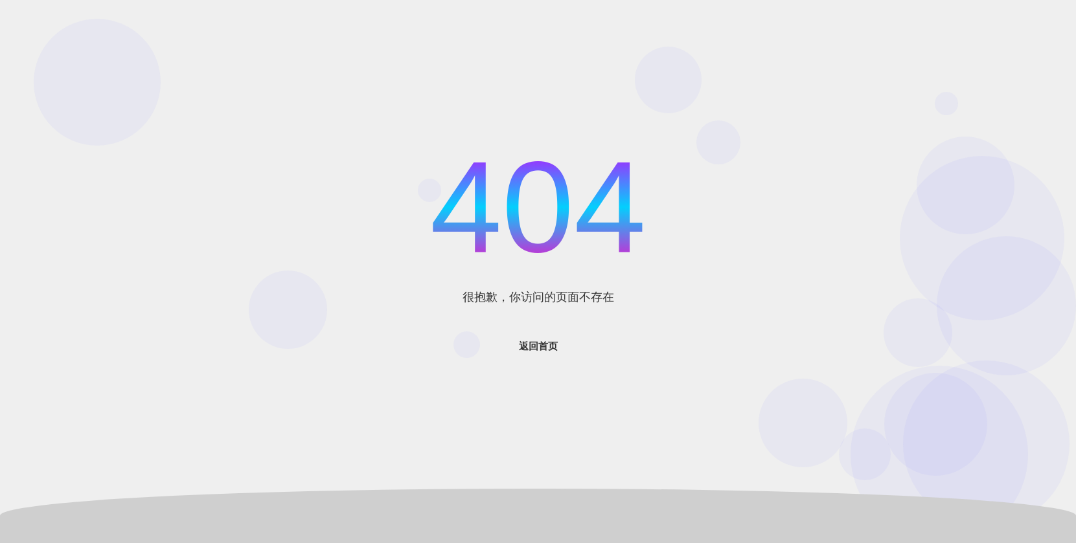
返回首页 (538, 345)
